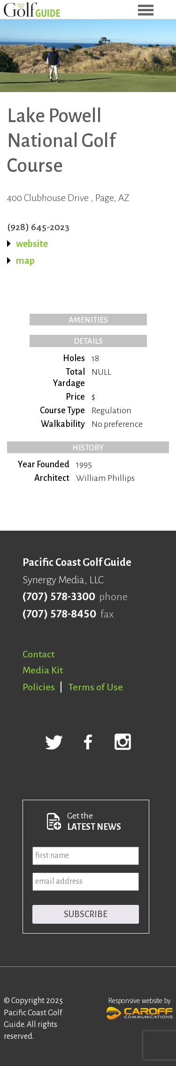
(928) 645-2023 (38, 227)
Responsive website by (140, 1007)
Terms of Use (96, 687)
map (25, 260)
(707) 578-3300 (59, 596)
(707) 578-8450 (59, 614)
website (32, 244)
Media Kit (43, 670)
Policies (39, 687)
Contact (38, 654)
